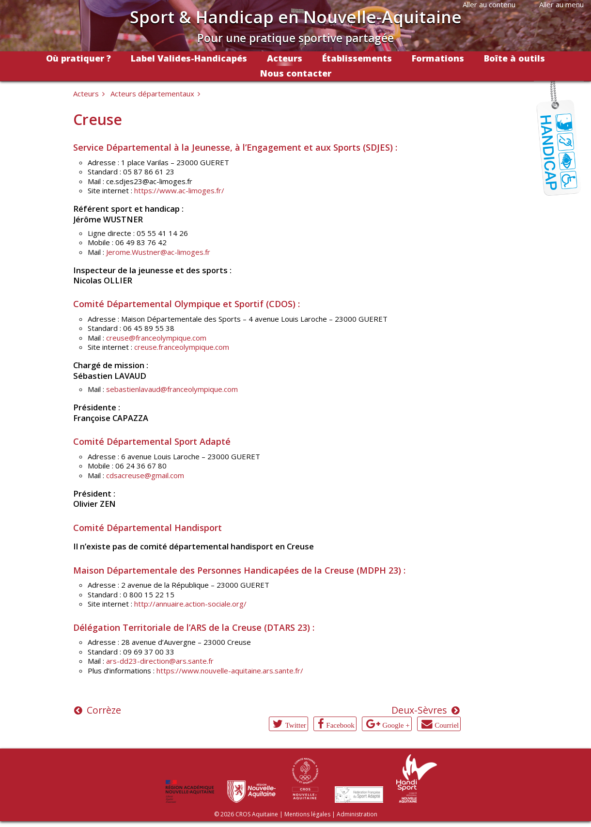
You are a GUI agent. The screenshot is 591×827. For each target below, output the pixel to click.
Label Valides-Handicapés (189, 58)
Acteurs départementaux (152, 93)
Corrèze (104, 710)
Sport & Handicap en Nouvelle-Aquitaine (296, 16)
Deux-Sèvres (419, 710)
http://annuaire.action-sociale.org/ (190, 604)
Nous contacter (295, 73)
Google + (396, 725)
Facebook (340, 725)
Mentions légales (307, 814)
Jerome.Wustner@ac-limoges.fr (158, 252)
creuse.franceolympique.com (181, 347)
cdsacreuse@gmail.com (145, 475)
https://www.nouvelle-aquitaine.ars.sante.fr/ (229, 670)
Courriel (447, 725)
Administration (357, 814)
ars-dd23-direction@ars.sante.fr (160, 661)
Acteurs (284, 58)
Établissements (357, 58)
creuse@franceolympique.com (156, 338)
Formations (438, 58)
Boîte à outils (514, 58)
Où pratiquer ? (78, 58)
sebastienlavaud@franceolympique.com (172, 389)
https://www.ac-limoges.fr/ (179, 190)
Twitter (295, 725)
